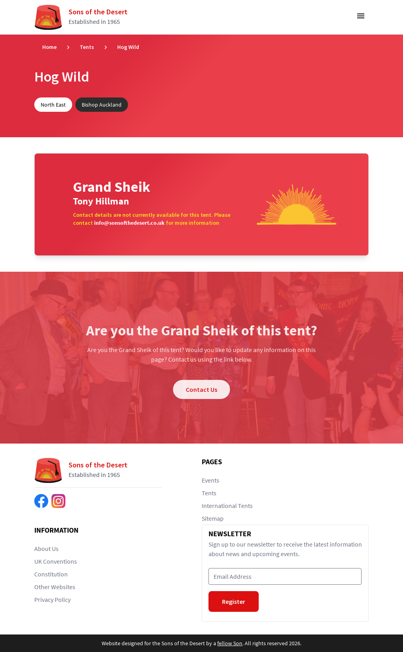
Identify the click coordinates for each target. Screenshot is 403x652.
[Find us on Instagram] (58, 501)
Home (49, 47)
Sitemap (213, 518)
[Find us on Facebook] (41, 501)
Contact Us (201, 389)
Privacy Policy (52, 599)
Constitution (51, 574)
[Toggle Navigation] (361, 18)
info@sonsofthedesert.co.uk (129, 222)
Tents (87, 47)
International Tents (227, 506)
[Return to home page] (84, 17)
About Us (46, 549)
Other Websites (54, 587)
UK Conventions (55, 561)
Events (210, 480)
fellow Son (229, 643)
